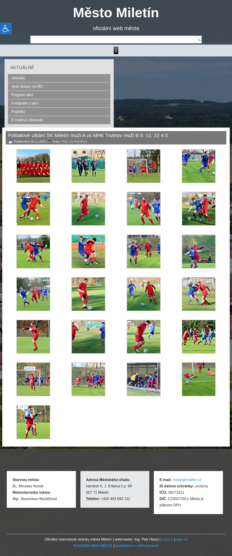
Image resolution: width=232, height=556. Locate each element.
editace (167, 539)
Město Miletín (116, 12)
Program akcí (22, 95)
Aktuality (18, 78)
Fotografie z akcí (24, 103)
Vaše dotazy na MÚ (27, 86)
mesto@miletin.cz (187, 480)
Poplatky (18, 112)
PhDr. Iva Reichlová (74, 141)
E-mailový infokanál (27, 120)
